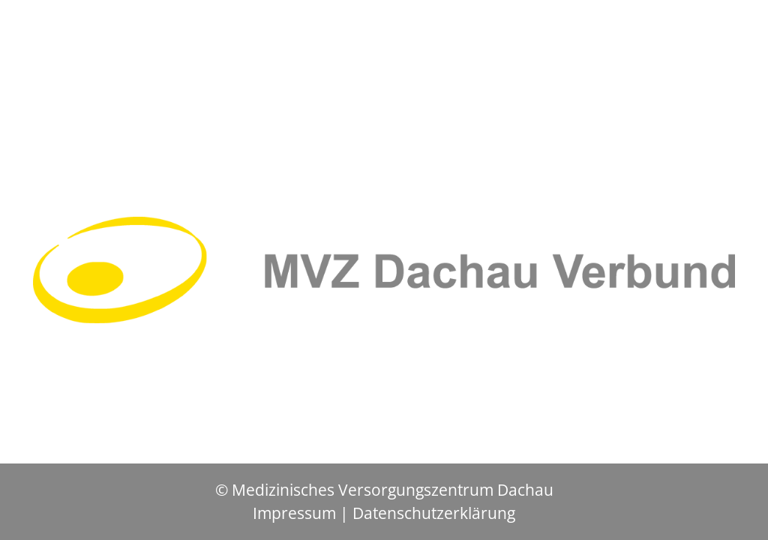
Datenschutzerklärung (433, 513)
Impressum (294, 513)
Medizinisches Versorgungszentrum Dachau (393, 489)
